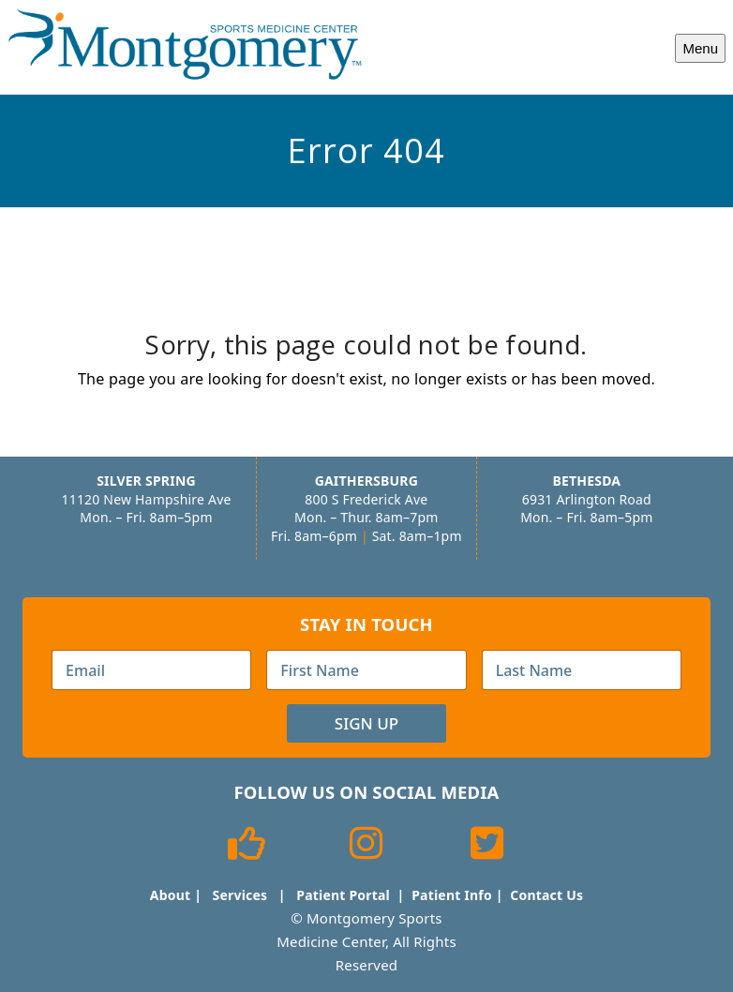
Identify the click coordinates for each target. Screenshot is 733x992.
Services (240, 895)
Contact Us (546, 895)
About (170, 895)
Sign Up (366, 723)
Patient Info (451, 895)
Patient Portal (343, 895)
